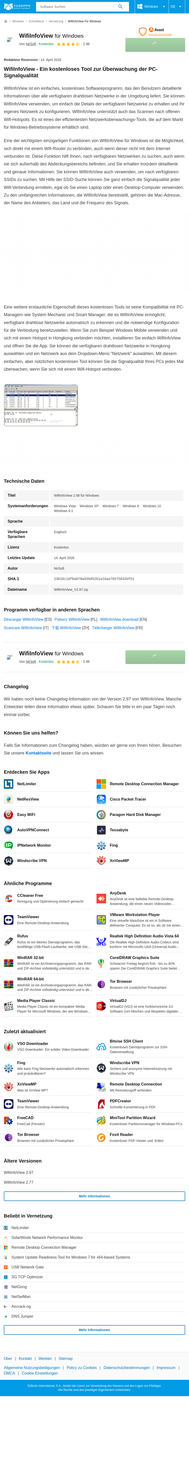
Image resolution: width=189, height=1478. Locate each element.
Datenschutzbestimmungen (126, 1368)
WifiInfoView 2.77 (18, 1182)
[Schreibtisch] (36, 21)
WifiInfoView (51, 35)
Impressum (166, 1368)
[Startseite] (6, 21)
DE (177, 7)
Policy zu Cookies (82, 1368)
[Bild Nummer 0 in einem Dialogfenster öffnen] (41, 405)
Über (8, 1359)
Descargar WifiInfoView (23, 619)
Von (27, 44)
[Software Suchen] (120, 7)
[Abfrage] (82, 7)
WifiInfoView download (119, 619)
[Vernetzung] (56, 21)
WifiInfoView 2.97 (18, 1172)
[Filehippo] (17, 6)
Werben (45, 1359)
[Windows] (18, 21)
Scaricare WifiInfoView (23, 628)
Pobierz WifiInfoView (71, 619)
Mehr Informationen (94, 1196)
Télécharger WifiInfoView (113, 628)
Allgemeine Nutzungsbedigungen (32, 1368)
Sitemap (66, 1359)
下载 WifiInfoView (66, 628)
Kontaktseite (38, 753)
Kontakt (25, 1359)
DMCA (9, 1373)
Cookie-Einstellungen (40, 1373)
